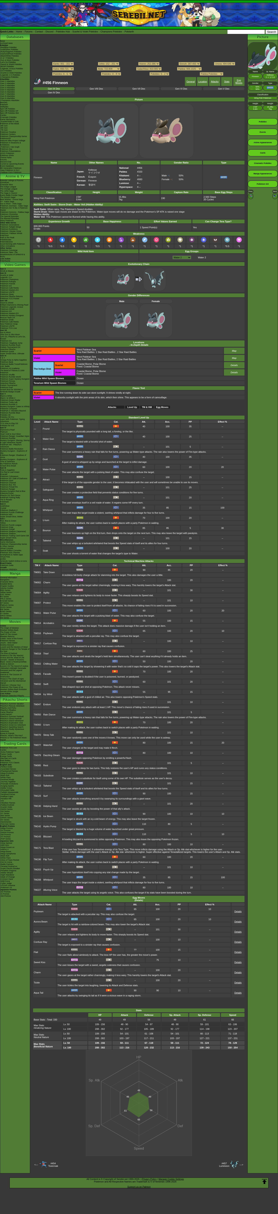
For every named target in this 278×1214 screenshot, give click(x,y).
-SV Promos (5, 830)
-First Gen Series (7, 824)
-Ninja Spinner (6, 843)
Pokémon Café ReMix (9, 288)
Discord (49, 31)
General (190, 81)
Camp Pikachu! (6, 712)
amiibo (3, 559)
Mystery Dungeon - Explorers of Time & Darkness (13, 460)
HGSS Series (6, 607)
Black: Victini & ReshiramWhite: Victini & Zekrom (13, 663)
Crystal (3, 508)
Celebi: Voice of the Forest (11, 638)
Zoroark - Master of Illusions (12, 660)
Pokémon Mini (6, 514)
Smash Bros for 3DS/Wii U (11, 390)
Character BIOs (6, 582)
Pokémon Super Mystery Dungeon (14, 379)
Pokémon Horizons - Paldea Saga (14, 212)
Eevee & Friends (7, 733)
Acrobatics (48, 623)
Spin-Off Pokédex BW (9, 113)
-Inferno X (4, 849)
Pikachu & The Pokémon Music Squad (13, 739)
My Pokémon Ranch (8, 464)
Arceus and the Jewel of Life (12, 658)
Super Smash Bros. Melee (11, 517)
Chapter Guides (7, 586)
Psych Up (48, 869)
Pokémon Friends (7, 284)
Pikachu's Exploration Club (11, 723)
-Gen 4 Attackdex (7, 88)
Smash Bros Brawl (8, 466)
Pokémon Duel (6, 387)
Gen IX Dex (54, 88)
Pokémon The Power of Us (11, 687)
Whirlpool (48, 510)
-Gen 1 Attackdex (7, 81)
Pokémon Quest (7, 351)
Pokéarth (129, 31)
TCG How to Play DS (9, 423)
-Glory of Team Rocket (9, 860)
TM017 (37, 643)
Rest (45, 765)
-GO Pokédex (6, 71)
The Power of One (8, 632)
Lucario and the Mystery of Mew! (14, 647)
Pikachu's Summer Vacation (12, 704)
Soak (45, 550)
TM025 (37, 674)
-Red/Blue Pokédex (8, 47)
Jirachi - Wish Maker (9, 643)
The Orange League (8, 189)
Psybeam (48, 633)
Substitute (48, 775)
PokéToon (4, 235)
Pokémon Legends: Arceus (11, 307)
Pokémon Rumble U (8, 404)
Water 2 (202, 257)
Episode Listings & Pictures (11, 180)
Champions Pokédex (111, 31)
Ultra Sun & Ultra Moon (10, 334)
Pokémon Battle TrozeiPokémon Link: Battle (14, 365)
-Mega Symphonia (8, 854)
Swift (45, 684)
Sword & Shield (6, 303)
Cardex (3, 115)
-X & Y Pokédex (7, 58)
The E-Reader (6, 500)
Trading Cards (15, 743)
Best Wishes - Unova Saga (11, 199)
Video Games (15, 265)
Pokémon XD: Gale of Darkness (13, 478)
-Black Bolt (4, 775)
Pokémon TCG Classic (10, 763)
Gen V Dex (223, 88)
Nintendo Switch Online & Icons (13, 561)
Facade (47, 674)
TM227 (37, 890)
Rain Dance (49, 449)
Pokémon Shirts (7, 155)
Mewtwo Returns (7, 636)
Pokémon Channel (8, 483)
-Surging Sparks (7, 786)
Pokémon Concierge (9, 250)
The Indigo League (8, 187)
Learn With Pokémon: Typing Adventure (12, 420)
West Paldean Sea (86, 349)
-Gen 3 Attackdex (7, 85)
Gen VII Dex (139, 88)
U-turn (46, 520)
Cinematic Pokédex (8, 117)
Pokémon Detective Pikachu (12, 696)
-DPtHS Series (6, 818)
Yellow (3, 523)
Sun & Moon (5, 332)
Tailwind (47, 540)
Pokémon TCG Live (8, 328)
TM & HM (147, 407)
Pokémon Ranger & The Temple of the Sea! (14, 650)
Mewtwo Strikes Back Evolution (13, 689)
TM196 (37, 859)
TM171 (37, 848)
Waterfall (47, 745)
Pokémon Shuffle (7, 375)
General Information (8, 578)
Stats (226, 81)
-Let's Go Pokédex (8, 62)
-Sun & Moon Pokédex (9, 60)
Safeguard (48, 489)
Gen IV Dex (54, 92)
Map (234, 351)
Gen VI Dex (181, 88)
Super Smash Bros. (8, 538)
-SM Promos (5, 835)
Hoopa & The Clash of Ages (12, 679)
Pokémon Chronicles (9, 214)
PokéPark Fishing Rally (10, 497)
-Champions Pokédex (9, 77)
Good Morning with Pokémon (12, 244)
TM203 (37, 869)
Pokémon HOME (7, 309)
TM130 (37, 806)
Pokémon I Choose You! (10, 685)
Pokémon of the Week (9, 124)
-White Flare (5, 777)
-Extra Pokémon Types (10, 752)
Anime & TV (15, 176)
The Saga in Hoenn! (8, 193)
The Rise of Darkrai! (8, 653)
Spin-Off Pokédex (7, 109)
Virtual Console (6, 548)
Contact (39, 31)
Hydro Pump (49, 826)
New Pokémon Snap (9, 324)
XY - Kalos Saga (7, 201)
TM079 (37, 755)
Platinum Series (7, 605)
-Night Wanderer (7, 875)
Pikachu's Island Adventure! (12, 721)
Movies (15, 622)
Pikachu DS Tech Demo (10, 495)
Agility (46, 592)
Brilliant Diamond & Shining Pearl (14, 305)
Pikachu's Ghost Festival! (11, 719)
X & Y (2, 358)
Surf (45, 796)
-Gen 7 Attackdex (7, 94)
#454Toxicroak (53, 1164)
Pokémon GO (6, 286)
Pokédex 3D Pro (7, 417)
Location (202, 81)
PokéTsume (5, 261)
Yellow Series (6, 592)
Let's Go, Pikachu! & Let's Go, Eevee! (13, 338)
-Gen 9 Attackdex (7, 98)
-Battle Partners (7, 864)
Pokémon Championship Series (13, 136)
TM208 (37, 879)
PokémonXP (5, 138)
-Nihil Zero (4, 845)
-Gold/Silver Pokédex (9, 49)
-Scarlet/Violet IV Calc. (9, 121)
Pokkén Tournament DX (10, 347)
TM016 (37, 633)
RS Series (4, 597)
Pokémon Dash (6, 481)
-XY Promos (5, 837)
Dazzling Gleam (51, 755)
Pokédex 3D (5, 415)
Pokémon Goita (6, 565)
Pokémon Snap (6, 527)
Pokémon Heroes (7, 641)
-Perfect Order (6, 767)
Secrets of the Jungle (9, 691)
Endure (47, 704)
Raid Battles (5, 760)
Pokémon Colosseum (9, 476)
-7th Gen (4, 130)
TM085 (37, 765)
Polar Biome (99, 364)
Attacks (215, 81)
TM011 (37, 613)
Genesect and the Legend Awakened (11, 671)
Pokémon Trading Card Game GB (14, 536)
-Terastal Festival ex (8, 866)
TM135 (37, 816)
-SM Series (5, 811)
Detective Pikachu (7, 349)
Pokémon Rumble (7, 438)
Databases (15, 37)
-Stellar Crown (6, 788)
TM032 (37, 684)
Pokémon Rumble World (10, 377)
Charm (46, 582)
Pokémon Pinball (7, 529)
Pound (46, 428)
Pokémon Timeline (8, 132)
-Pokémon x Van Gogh (9, 147)
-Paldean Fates (6, 796)
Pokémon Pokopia (8, 282)
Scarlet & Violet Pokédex (85, 31)
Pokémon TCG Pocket (9, 298)
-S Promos (4, 894)
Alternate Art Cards (8, 758)
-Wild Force (5, 881)
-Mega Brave (5, 851)
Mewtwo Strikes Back (9, 630)
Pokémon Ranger (7, 489)
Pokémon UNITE (7, 292)
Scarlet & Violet (6, 275)
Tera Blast (48, 848)
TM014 (37, 623)
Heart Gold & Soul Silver (10, 434)
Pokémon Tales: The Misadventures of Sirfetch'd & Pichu (12, 254)
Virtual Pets (5, 557)
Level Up (132, 407)
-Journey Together (7, 782)
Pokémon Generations (9, 225)
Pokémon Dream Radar (10, 400)
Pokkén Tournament (8, 385)
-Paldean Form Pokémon (10, 172)
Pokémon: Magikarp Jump (11, 343)
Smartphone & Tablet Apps (11, 555)
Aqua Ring (48, 500)
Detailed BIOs (6, 584)
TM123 (37, 796)
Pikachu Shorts (15, 699)
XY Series (4, 614)
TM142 (37, 826)
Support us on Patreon (139, 1186)
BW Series (4, 609)
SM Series (4, 618)
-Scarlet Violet (6, 807)
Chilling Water (50, 663)
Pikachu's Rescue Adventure (12, 706)
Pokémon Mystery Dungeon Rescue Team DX (12, 316)
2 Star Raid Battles (127, 352)
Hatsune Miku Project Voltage (12, 141)
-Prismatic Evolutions (9, 784)
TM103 (37, 775)
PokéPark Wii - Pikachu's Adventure (10, 446)
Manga (15, 573)
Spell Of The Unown (8, 634)
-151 (2, 801)
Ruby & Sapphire (7, 470)
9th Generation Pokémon (10, 168)
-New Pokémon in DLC (10, 170)
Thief (45, 653)
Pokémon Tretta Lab (8, 402)
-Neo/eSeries (5, 822)
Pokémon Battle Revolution (11, 449)
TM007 (37, 602)
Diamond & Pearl (7, 430)
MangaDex (5, 580)
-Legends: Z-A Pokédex (10, 75)
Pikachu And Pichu (8, 708)
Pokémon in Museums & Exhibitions (10, 144)
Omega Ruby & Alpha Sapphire (13, 360)
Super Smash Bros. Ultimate (12, 354)
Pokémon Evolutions (9, 229)
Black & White (6, 396)
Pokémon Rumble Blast (10, 413)
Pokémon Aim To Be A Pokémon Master (14, 209)
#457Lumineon (224, 1164)
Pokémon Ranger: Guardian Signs (14, 436)
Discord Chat (5, 162)
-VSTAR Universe (7, 885)
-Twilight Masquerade (9, 792)
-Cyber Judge (6, 883)
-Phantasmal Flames (9, 771)
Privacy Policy (149, 1179)
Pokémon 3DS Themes (10, 553)
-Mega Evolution (7, 773)
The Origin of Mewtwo (9, 628)
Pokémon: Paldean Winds (11, 233)
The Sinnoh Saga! (7, 197)
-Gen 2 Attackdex (7, 83)
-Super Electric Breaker (10, 868)
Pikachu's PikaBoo (8, 710)
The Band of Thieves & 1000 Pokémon (12, 371)
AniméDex (4, 182)
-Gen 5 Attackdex (7, 90)
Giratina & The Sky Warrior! (12, 655)
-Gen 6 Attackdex (7, 92)
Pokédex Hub (63, 31)
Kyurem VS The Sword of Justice (14, 666)
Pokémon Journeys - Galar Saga (14, 206)
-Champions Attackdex (9, 100)
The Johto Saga (7, 191)
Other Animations (7, 246)
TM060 (37, 724)
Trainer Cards (6, 754)
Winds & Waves (7, 271)
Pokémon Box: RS (8, 485)
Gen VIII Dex (96, 88)
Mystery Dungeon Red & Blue (12, 491)
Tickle (37, 982)
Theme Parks (6, 157)
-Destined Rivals (7, 779)
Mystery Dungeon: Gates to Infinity (14, 406)
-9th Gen (4, 126)
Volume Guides (6, 588)
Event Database (7, 166)
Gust (45, 459)
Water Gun (48, 439)
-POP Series (5, 839)
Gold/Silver (5, 506)
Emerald (3, 474)
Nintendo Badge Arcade (10, 392)
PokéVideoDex (6, 242)
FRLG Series (5, 599)
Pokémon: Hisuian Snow (10, 231)
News (2, 41)
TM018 (37, 653)
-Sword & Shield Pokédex (11, 64)
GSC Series (5, 594)
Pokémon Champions (9, 279)
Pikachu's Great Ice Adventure (13, 725)
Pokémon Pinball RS (9, 487)
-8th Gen (4, 128)
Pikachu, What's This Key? (11, 735)
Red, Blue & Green (8, 521)
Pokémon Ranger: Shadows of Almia (13, 456)
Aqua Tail (38, 992)
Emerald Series (6, 601)
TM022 (37, 663)
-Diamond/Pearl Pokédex (10, 54)
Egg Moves (238, 81)
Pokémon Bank (6, 362)
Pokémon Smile (7, 320)
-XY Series (4, 813)
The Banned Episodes (9, 218)
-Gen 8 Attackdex (7, 96)
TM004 (37, 592)
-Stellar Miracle (6, 873)
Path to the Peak (7, 237)
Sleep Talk (48, 735)
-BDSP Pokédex (7, 66)
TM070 (37, 735)
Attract (46, 479)
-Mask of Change (7, 877)
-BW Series (5, 815)
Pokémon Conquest (8, 409)
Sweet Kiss (39, 962)
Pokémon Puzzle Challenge (12, 512)
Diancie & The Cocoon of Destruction (10, 675)
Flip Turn (47, 859)
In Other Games (7, 546)
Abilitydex (4, 107)
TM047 (37, 704)
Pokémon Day (6, 149)
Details (234, 365)
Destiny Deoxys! (7, 645)
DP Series (4, 603)
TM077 (37, 745)
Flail (36, 952)
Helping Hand (50, 806)
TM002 (37, 582)
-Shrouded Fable (7, 790)
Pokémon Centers (7, 134)
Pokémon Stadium (8, 533)
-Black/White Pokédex (9, 56)
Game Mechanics (7, 119)
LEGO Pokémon (7, 153)
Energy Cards (6, 756)
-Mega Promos (6, 828)
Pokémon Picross (7, 381)
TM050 (37, 714)
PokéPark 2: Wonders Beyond (13, 411)
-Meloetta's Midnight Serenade (13, 668)
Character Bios (6, 185)
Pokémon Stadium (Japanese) (13, 531)
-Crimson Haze (6, 879)
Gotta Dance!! (6, 714)
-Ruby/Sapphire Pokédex (10, 52)
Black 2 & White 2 (7, 398)
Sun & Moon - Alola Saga (11, 204)
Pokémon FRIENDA (8, 569)
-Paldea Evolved (7, 805)
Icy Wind (47, 694)
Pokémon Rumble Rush (10, 345)
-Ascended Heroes (8, 769)
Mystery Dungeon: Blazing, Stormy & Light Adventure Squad (15, 441)
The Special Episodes (9, 216)
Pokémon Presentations (10, 151)
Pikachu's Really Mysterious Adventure (12, 730)
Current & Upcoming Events (12, 164)
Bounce (47, 530)
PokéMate (4, 502)
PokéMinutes (5, 240)
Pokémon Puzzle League (10, 525)
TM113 (37, 785)
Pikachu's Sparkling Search (11, 727)
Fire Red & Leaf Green (10, 472)
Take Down (49, 572)
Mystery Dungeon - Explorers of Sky (13, 452)
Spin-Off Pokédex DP (9, 111)
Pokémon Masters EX (9, 290)
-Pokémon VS (6, 887)
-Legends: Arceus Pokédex (11, 69)
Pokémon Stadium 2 (8, 510)
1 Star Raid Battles (105, 352)
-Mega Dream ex (7, 847)
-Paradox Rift (5, 799)
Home (19, 31)
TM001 (37, 572)
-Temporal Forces (7, 794)
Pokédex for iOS (7, 425)
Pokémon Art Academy (10, 368)
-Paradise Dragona (8, 871)
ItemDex (3, 102)
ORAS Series (6, 616)
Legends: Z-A (6, 277)
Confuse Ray (50, 643)
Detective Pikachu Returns (11, 296)
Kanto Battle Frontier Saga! (11, 195)
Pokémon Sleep (7, 294)
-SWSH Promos (7, 832)
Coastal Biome (84, 364)
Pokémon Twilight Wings (10, 227)
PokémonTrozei (7, 493)
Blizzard (47, 836)
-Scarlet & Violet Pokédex (11, 73)
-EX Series (4, 820)
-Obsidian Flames (7, 803)
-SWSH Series (6, 809)
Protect (47, 602)
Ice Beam (48, 816)
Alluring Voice (50, 890)
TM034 (37, 694)
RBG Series (5, 590)
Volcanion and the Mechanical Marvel (13, 682)
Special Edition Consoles (10, 550)
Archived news (6, 43)
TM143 (37, 836)
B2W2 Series (5, 611)
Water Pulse (49, 469)
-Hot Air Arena (6, 862)
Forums (28, 31)
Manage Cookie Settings (171, 1179)
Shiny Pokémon (7, 221)
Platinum (4, 432)
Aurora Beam (40, 921)
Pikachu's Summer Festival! (12, 716)
